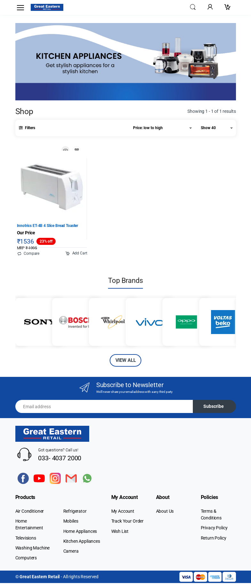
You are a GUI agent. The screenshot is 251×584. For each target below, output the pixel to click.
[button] (192, 7)
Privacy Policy (214, 528)
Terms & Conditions (211, 515)
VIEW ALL (125, 361)
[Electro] (47, 7)
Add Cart (76, 254)
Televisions (25, 538)
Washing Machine (32, 548)
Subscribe (213, 407)
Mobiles (70, 522)
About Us (165, 512)
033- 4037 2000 (59, 459)
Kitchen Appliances (81, 541)
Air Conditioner (29, 512)
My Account (123, 512)
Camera (71, 552)
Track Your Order (127, 522)
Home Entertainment (29, 525)
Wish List (120, 531)
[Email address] (104, 407)
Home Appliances (80, 531)
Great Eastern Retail (40, 577)
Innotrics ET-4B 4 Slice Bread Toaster (47, 226)
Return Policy (213, 538)
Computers (26, 558)
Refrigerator (75, 512)
